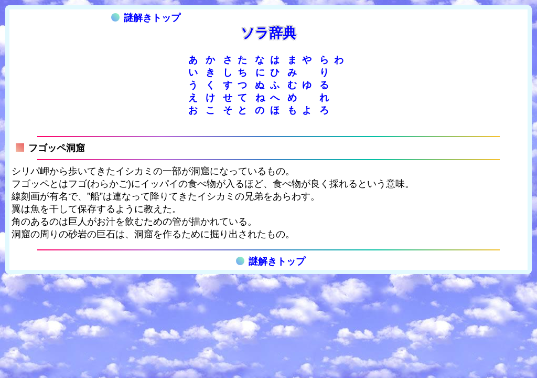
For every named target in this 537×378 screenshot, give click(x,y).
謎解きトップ (145, 18)
